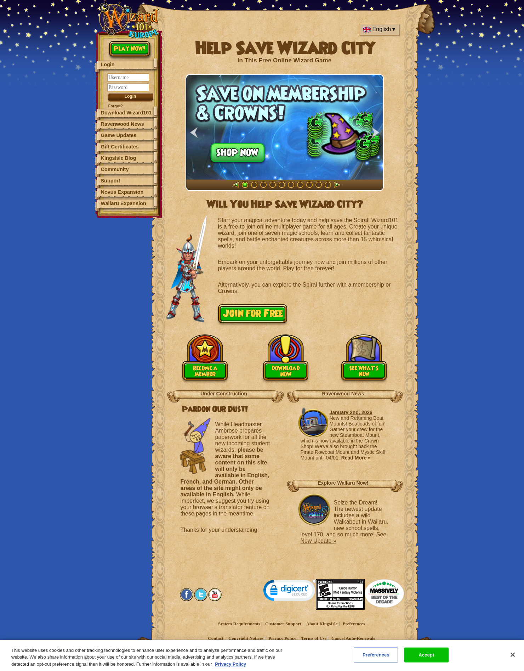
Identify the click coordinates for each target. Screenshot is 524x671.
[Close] (512, 661)
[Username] (128, 77)
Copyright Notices (245, 638)
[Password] (128, 87)
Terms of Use (313, 638)
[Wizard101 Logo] (129, 19)
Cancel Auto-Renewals (353, 638)
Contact (215, 638)
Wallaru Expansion (123, 203)
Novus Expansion (122, 192)
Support (110, 181)
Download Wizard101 (126, 112)
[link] (289, 591)
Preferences (353, 623)
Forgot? (115, 106)
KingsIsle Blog (118, 158)
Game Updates (119, 135)
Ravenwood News (122, 124)
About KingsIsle (322, 623)
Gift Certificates (120, 147)
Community (115, 169)
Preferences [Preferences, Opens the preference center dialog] (376, 661)
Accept (426, 661)
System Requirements (239, 623)
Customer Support (283, 623)
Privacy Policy (282, 638)
